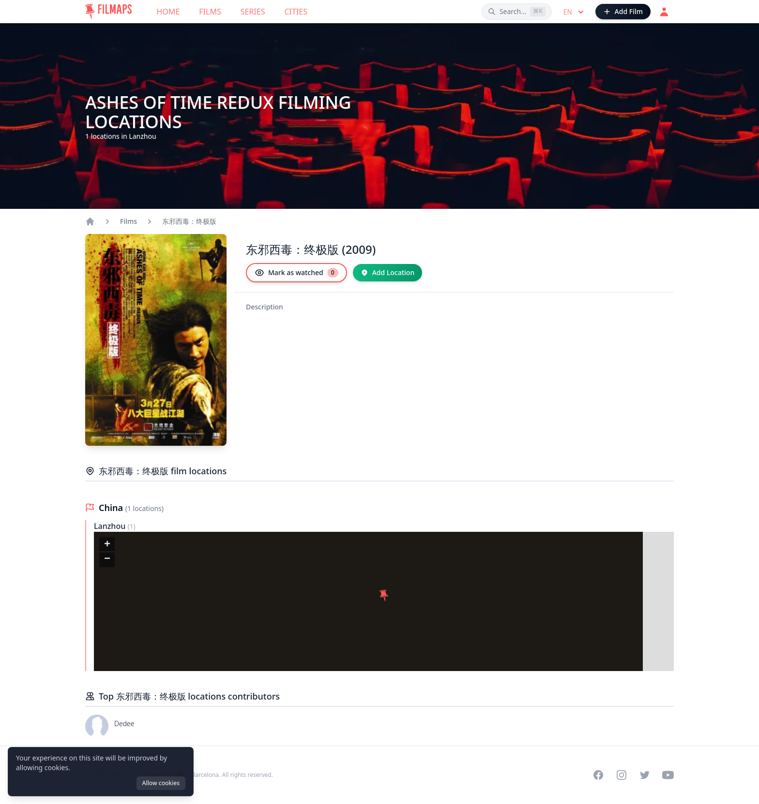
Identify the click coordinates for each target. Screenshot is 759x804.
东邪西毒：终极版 (189, 221)
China (112, 507)
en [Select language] (574, 12)
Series (253, 11)
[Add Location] (388, 272)
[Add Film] (623, 11)
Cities (295, 11)
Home (168, 11)
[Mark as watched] (296, 272)
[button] (384, 595)
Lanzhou (110, 526)
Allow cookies (161, 783)
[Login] (664, 11)
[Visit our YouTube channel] (668, 775)
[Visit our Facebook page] (598, 775)
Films (210, 11)
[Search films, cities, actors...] (517, 11)
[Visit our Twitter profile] (645, 775)
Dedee (124, 723)
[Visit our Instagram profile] (621, 775)
